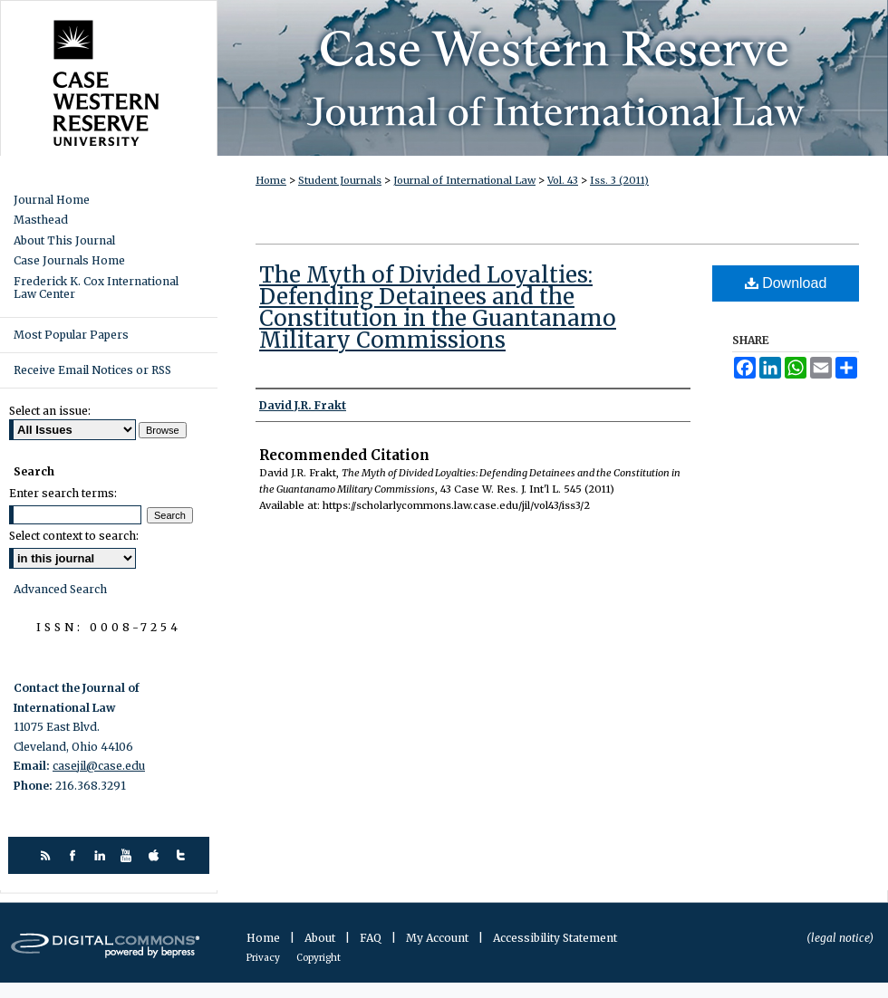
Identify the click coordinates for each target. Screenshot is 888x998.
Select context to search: (74, 535)
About (321, 938)
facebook (75, 855)
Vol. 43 (562, 180)
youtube (129, 855)
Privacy (264, 958)
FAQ (372, 938)
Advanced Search (60, 589)
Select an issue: (50, 410)
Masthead (41, 220)
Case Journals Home (69, 260)
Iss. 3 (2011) (619, 180)
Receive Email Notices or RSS (92, 370)
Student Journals (339, 180)
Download (786, 283)
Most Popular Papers (71, 334)
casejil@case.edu (99, 765)
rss (47, 855)
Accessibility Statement (555, 938)
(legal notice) (840, 938)
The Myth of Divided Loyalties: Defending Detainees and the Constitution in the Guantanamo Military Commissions (437, 307)
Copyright (318, 958)
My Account (438, 938)
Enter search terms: (63, 493)
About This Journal (64, 241)
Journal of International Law (464, 180)
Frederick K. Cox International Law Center (96, 288)
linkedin (102, 855)
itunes (156, 855)
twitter (183, 855)
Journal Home (52, 200)
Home (271, 180)
